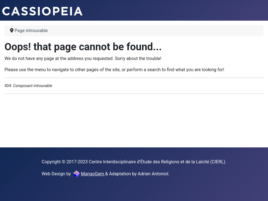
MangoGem (88, 173)
